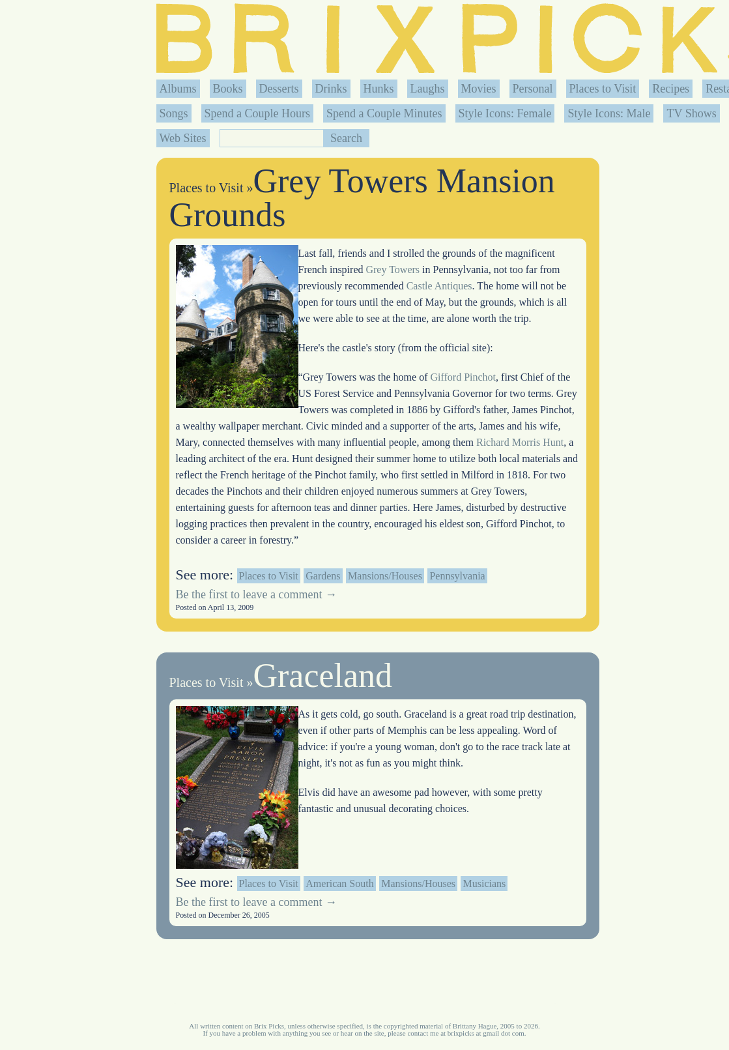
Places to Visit (602, 88)
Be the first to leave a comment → (256, 594)
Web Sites (183, 138)
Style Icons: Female (505, 113)
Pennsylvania (457, 575)
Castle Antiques (439, 285)
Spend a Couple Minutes (384, 113)
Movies (478, 88)
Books (228, 88)
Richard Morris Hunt (520, 442)
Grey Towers (392, 269)
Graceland (322, 675)
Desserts (279, 88)
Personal (533, 88)
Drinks (331, 88)
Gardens (323, 575)
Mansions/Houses (385, 575)
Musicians (484, 883)
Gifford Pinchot (463, 377)
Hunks (379, 88)
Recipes (670, 88)
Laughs (427, 88)
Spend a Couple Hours (257, 113)
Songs (174, 113)
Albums (178, 88)
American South (339, 883)
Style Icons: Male (608, 113)
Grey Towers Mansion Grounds (362, 197)
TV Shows (691, 113)
